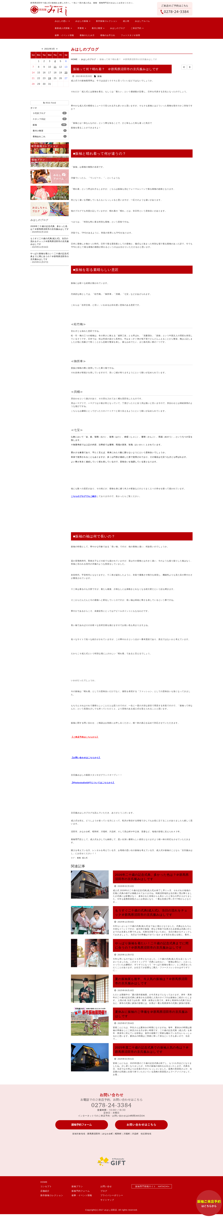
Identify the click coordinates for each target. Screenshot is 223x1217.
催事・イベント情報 (64, 35)
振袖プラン (77, 1186)
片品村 (135, 1134)
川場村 (127, 1134)
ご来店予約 (137, 28)
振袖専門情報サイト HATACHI (151, 1186)
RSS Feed (49, 103)
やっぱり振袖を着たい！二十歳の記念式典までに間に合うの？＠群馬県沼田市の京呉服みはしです (49, 256)
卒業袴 (82, 28)
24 (49, 78)
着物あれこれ (39, 136)
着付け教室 (98, 28)
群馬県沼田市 (93, 1134)
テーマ (33, 108)
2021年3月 (49, 49)
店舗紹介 (44, 1191)
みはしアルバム (142, 21)
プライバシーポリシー (111, 1195)
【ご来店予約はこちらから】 (85, 737)
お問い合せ (106, 1186)
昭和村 (118, 1134)
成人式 (85, 858)
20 (66, 72)
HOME (74, 59)
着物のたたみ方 (87, 35)
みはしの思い (62, 21)
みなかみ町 (107, 1134)
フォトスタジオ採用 (130, 35)
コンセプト (46, 1186)
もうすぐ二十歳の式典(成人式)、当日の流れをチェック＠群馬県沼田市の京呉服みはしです (49, 241)
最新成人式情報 (63, 28)
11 (55, 67)
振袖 (35, 125)
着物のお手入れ (107, 35)
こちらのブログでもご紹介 (84, 496)
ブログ (103, 1191)
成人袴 (126, 21)
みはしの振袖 (82, 21)
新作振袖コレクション (106, 21)
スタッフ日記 (39, 119)
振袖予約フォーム (81, 1191)
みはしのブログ (117, 28)
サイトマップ (107, 1200)
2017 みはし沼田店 (108, 1210)
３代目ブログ (39, 113)
